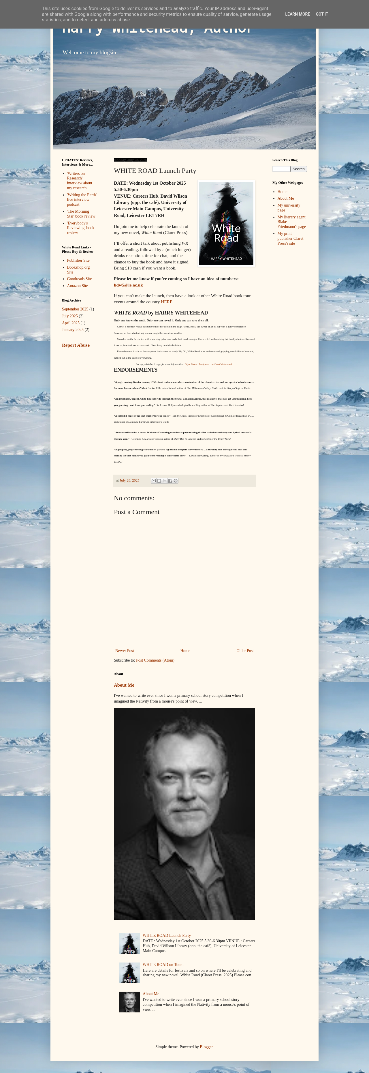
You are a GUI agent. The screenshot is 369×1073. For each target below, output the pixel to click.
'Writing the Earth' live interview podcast (82, 200)
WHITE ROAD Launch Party (167, 935)
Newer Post (124, 651)
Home (185, 651)
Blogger (206, 1047)
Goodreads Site (79, 279)
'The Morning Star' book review (81, 213)
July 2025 (70, 316)
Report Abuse (76, 345)
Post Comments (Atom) (155, 660)
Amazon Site (77, 286)
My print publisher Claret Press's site (291, 238)
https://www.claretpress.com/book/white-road (208, 364)
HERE (166, 301)
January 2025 (73, 329)
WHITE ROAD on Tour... (163, 964)
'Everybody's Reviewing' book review (81, 228)
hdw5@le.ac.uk (128, 284)
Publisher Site (78, 260)
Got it (322, 14)
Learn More (297, 14)
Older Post (245, 651)
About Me (124, 685)
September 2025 (75, 309)
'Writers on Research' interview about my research (79, 180)
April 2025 (71, 323)
